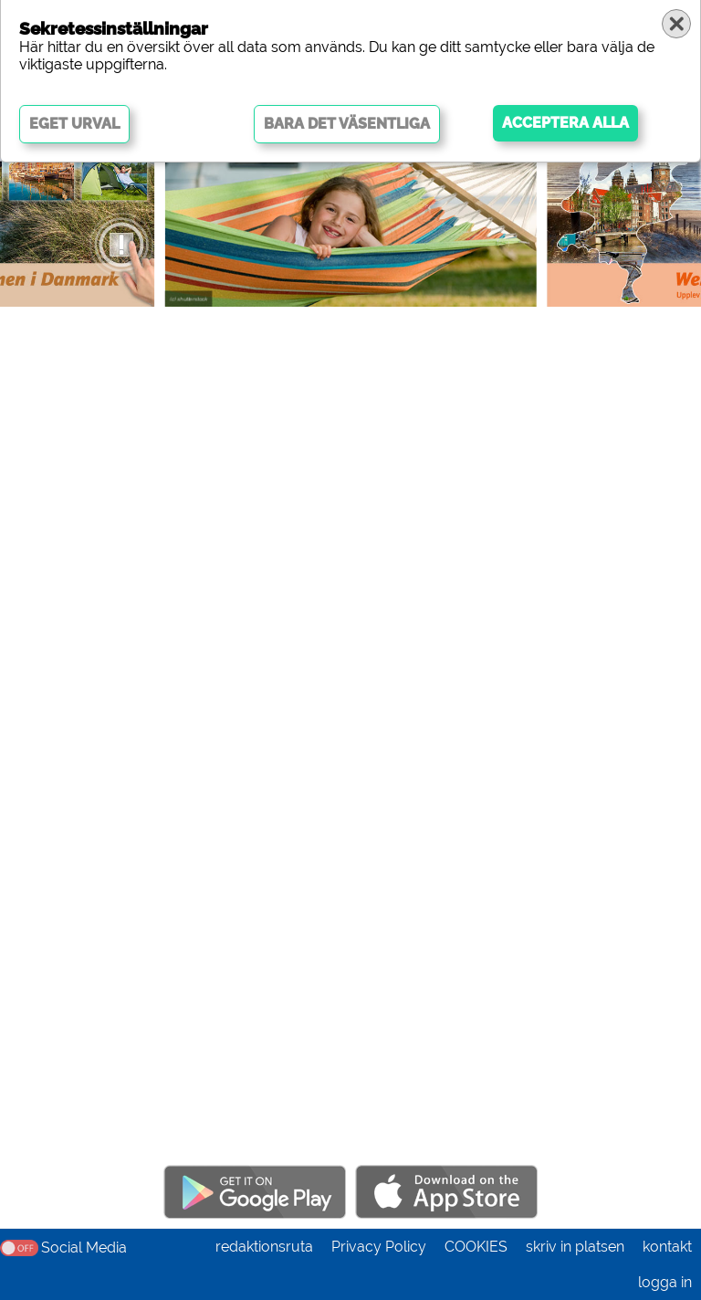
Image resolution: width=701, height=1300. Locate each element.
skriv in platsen (575, 1246)
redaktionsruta (264, 1246)
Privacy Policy (378, 1246)
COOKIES (476, 1246)
